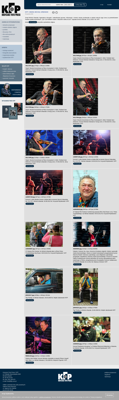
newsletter (6, 36)
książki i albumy (7, 69)
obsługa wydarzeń (8, 50)
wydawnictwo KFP (8, 57)
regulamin (107, 374)
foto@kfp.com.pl (11, 381)
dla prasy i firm (7, 32)
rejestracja (6, 39)
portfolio (5, 29)
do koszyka (33, 22)
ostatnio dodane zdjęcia (10, 27)
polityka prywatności (110, 372)
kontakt (109, 4)
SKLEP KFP (5, 66)
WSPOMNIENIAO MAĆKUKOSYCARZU (16, 92)
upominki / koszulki (8, 78)
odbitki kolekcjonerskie (9, 71)
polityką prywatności (45, 397)
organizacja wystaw (8, 55)
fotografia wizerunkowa (9, 53)
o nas (101, 4)
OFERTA (4, 47)
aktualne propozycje (9, 25)
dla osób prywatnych (9, 34)
